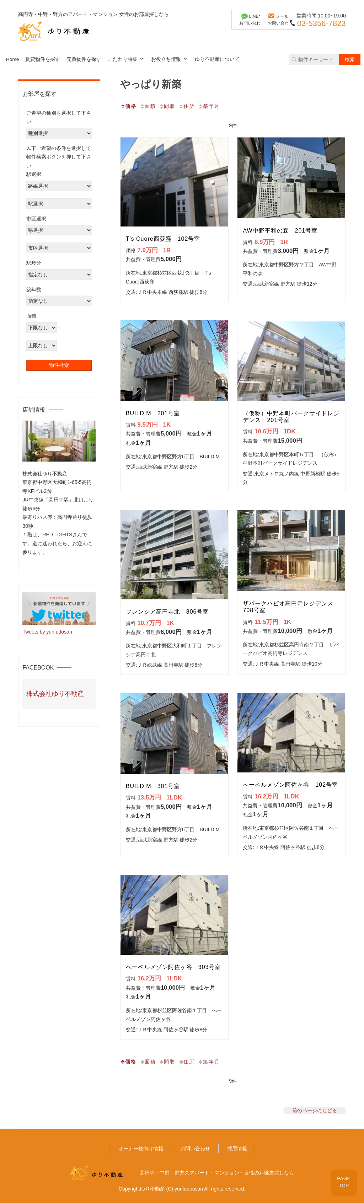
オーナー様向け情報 (140, 1148)
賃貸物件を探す (42, 59)
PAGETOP (343, 1181)
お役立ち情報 (166, 59)
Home (12, 59)
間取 (167, 106)
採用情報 (237, 1148)
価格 (128, 106)
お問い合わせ (195, 1148)
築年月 (209, 106)
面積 (148, 106)
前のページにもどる (314, 1110)
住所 (186, 106)
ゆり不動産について (217, 59)
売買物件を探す (83, 59)
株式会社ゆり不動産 (55, 693)
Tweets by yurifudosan (47, 632)
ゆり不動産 (152, 1189)
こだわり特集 (123, 59)
